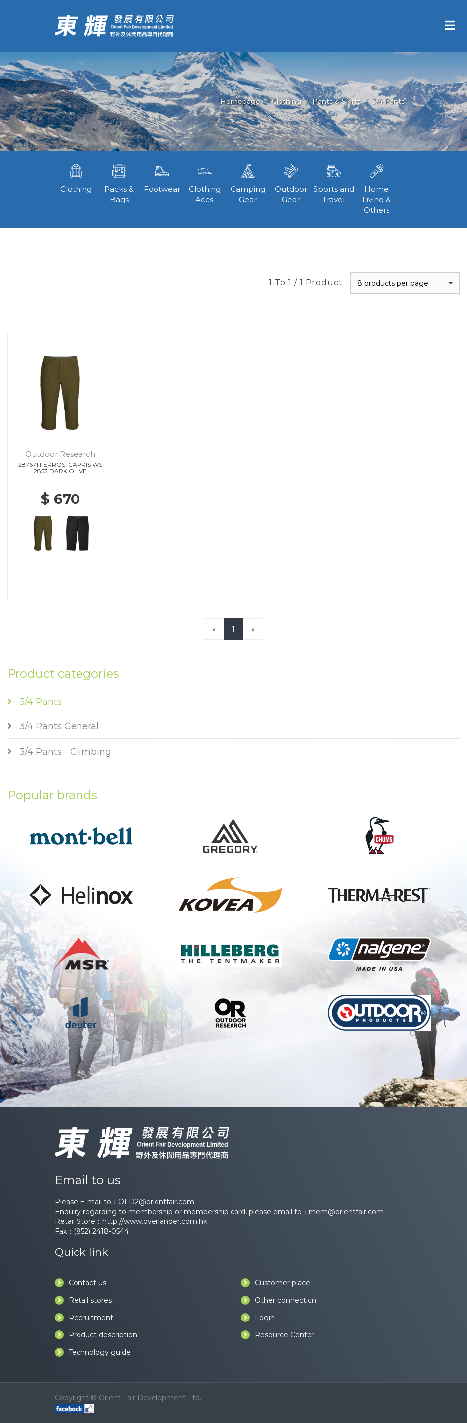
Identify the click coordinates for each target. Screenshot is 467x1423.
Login (258, 1317)
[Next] (253, 629)
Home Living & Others (376, 188)
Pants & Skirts (336, 101)
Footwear (162, 177)
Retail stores (83, 1300)
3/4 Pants (388, 101)
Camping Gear (248, 182)
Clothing (286, 101)
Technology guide (93, 1352)
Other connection (278, 1300)
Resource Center (277, 1334)
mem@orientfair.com (346, 1211)
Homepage (240, 101)
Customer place (275, 1282)
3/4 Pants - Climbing (59, 751)
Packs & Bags (118, 182)
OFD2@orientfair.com (156, 1201)
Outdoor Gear (290, 182)
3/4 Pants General (53, 726)
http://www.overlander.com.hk (154, 1221)
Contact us (80, 1282)
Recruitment (84, 1317)
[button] (405, 283)
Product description (96, 1334)
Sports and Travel (333, 182)
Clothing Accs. (204, 182)
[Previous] (214, 629)
